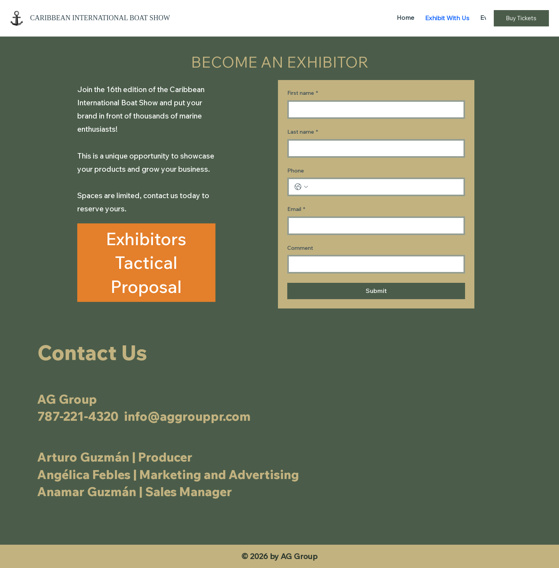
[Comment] (374, 264)
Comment (300, 247)
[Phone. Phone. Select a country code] (301, 187)
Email (296, 209)
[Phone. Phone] (384, 187)
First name (302, 93)
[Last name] (374, 148)
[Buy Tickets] (521, 18)
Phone (295, 170)
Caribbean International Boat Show (101, 18)
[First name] (374, 109)
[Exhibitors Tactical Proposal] (146, 262)
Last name (302, 132)
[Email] (374, 225)
